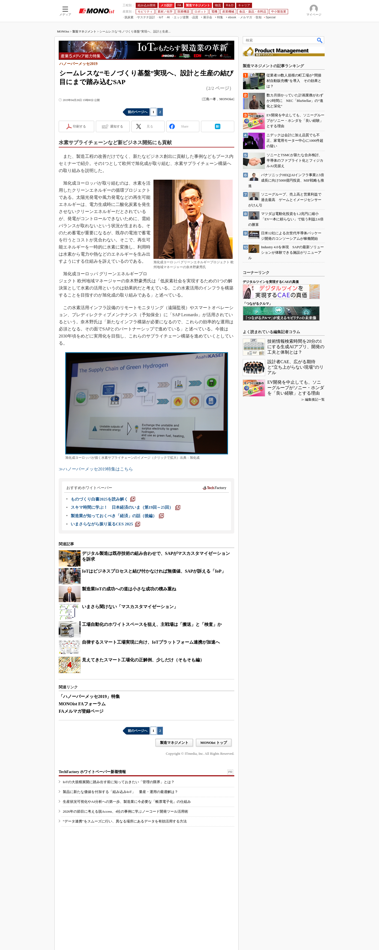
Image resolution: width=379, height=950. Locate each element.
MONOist (63, 31)
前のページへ (137, 112)
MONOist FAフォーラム (82, 704)
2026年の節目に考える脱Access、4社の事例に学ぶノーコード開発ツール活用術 (125, 811)
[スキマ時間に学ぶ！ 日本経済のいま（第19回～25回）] (125, 507)
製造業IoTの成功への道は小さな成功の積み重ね (129, 589)
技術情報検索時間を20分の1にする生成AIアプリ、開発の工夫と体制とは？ (295, 346)
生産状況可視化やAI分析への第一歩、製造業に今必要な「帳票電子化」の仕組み (127, 802)
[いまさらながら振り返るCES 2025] (105, 524)
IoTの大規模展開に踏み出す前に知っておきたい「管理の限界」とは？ (118, 782)
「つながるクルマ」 (257, 304)
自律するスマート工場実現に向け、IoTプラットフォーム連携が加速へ (151, 642)
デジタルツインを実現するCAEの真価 (271, 282)
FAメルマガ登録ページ (81, 711)
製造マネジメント (84, 31)
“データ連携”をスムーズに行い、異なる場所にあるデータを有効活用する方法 (125, 821)
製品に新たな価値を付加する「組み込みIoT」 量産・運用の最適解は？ (120, 792)
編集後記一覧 (315, 399)
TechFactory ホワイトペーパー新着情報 (92, 772)
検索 (320, 40)
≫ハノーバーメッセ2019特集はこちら (96, 469)
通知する (116, 126)
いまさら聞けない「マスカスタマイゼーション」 (130, 606)
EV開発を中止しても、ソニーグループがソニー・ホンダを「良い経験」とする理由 (295, 387)
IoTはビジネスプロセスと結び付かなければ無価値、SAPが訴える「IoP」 (154, 571)
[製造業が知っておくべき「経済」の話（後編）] (117, 516)
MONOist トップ (213, 743)
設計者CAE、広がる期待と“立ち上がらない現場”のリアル (295, 367)
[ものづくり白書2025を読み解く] (103, 499)
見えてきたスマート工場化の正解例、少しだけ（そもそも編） (143, 660)
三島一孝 (209, 99)
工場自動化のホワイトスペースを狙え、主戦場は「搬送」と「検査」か (152, 624)
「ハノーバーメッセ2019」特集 (89, 696)
